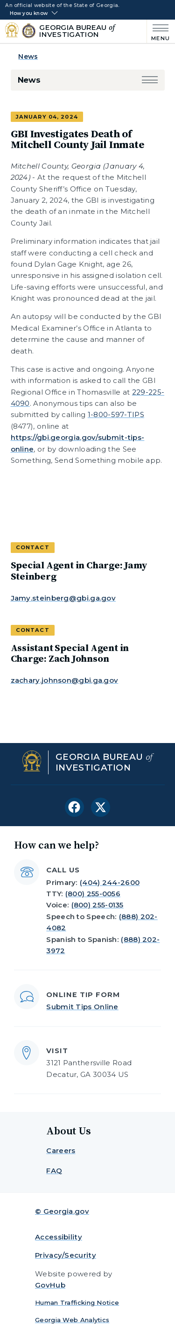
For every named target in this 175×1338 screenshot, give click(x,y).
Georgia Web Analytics (72, 1320)
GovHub (50, 1285)
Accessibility (58, 1236)
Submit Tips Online (82, 1006)
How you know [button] (29, 13)
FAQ (54, 1170)
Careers (60, 1150)
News (28, 56)
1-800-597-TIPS (116, 414)
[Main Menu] (158, 31)
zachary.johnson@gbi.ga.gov (65, 680)
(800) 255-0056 (92, 893)
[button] (150, 80)
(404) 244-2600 (110, 882)
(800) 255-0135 (97, 904)
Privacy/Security (65, 1255)
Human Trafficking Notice (77, 1302)
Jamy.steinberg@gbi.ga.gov (63, 598)
